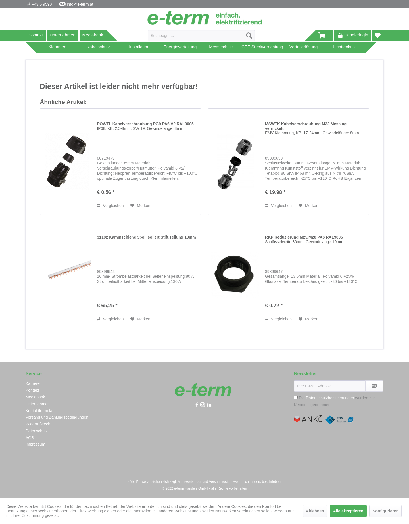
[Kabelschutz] (98, 47)
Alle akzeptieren (348, 511)
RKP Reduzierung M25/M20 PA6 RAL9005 (304, 239)
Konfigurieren (385, 511)
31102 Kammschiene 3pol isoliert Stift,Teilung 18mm (146, 237)
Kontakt (35, 34)
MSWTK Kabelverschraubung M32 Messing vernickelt (312, 128)
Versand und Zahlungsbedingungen (57, 417)
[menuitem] (201, 38)
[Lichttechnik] (344, 47)
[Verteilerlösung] (303, 47)
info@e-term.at (80, 4)
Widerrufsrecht (38, 424)
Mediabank (92, 34)
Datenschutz (37, 431)
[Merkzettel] (377, 35)
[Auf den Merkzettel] (140, 205)
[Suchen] (249, 35)
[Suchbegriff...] (201, 35)
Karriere (33, 383)
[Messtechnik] (221, 47)
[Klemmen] (57, 47)
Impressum (35, 444)
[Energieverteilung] (180, 47)
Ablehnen (315, 511)
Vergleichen (110, 205)
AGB (30, 437)
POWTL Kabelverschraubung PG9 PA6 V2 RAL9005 (145, 126)
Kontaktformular (40, 410)
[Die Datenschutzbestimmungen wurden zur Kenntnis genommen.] (296, 397)
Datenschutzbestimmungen (330, 398)
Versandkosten (220, 482)
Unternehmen (63, 34)
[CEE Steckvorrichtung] (262, 47)
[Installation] (139, 47)
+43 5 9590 (41, 4)
